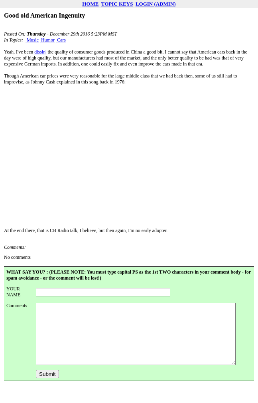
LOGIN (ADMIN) (156, 4)
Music (32, 40)
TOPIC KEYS (117, 4)
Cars (61, 40)
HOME (90, 4)
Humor (47, 40)
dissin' (40, 52)
